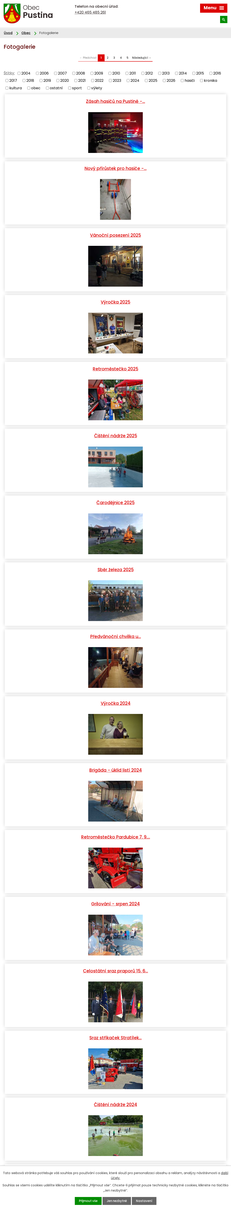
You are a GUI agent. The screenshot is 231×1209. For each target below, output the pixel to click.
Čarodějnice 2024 (171, 630)
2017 (13, 80)
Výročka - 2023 (171, 696)
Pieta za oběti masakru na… (59, 696)
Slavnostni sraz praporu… (171, 763)
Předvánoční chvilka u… (59, 366)
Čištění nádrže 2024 (171, 564)
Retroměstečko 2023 (59, 763)
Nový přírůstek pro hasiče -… (172, 101)
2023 (117, 80)
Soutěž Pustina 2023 (59, 961)
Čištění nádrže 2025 (171, 233)
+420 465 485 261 (90, 12)
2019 (47, 80)
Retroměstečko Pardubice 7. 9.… (171, 432)
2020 (64, 80)
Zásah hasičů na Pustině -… (59, 101)
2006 (44, 73)
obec (35, 87)
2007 (62, 73)
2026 (171, 80)
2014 (183, 73)
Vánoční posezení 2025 (59, 167)
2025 (153, 80)
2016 (217, 73)
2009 (98, 73)
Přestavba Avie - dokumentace (171, 829)
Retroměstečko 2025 (59, 233)
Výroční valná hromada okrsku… (60, 1027)
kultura (15, 87)
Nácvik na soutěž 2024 (59, 630)
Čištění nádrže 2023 (171, 895)
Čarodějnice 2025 (59, 299)
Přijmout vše (85, 1201)
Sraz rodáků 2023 (59, 895)
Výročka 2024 (171, 366)
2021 (82, 80)
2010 (116, 73)
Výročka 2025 (171, 167)
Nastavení (146, 1201)
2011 (132, 73)
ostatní (56, 87)
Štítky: (9, 73)
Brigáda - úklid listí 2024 (59, 432)
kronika (210, 80)
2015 (200, 73)
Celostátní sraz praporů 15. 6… (171, 498)
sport (77, 87)
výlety (96, 87)
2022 (99, 80)
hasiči (190, 80)
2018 (30, 80)
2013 (166, 73)
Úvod (8, 33)
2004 (25, 73)
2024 (135, 80)
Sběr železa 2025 (171, 299)
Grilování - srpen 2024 (59, 498)
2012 (149, 73)
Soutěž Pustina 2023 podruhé (171, 961)
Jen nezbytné (117, 1201)
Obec (25, 33)
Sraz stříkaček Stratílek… (59, 564)
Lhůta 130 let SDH (59, 829)
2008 (80, 73)
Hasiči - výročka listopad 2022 (171, 1027)
